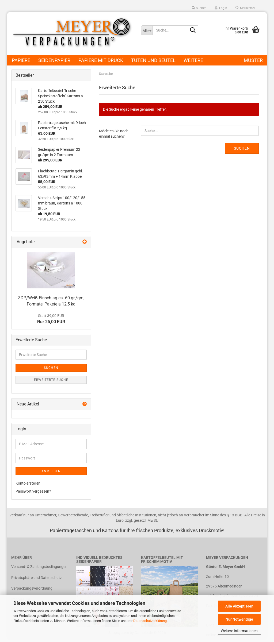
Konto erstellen (28, 483)
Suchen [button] (199, 8)
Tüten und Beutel (153, 60)
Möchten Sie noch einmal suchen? (113, 133)
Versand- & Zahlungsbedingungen (39, 566)
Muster (253, 60)
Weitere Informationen (239, 631)
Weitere (193, 60)
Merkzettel (245, 8)
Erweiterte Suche (51, 380)
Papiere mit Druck (100, 60)
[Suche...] (147, 30)
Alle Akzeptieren (239, 606)
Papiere (21, 60)
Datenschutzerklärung (150, 621)
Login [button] (221, 8)
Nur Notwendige (239, 619)
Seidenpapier (54, 60)
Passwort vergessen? (33, 491)
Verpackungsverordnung (31, 588)
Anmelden (51, 471)
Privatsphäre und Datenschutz (36, 577)
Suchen (242, 148)
